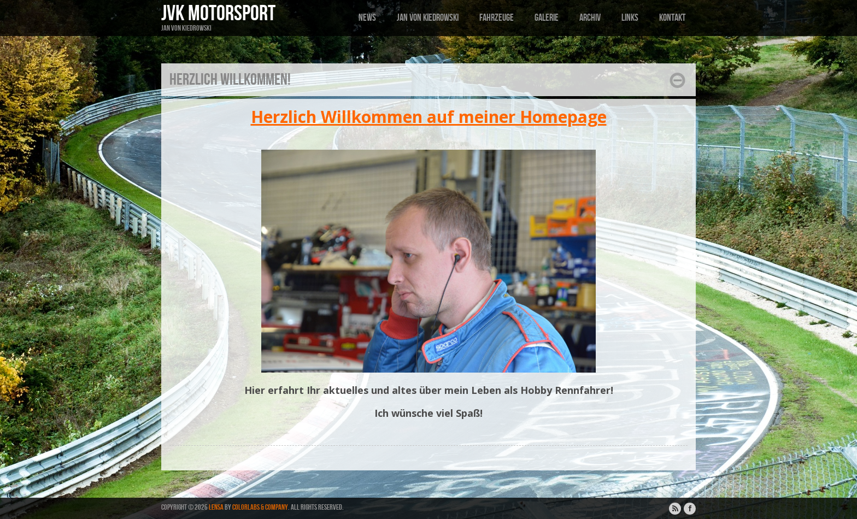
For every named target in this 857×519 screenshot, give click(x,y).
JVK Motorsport (218, 14)
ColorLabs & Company (260, 507)
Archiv (590, 17)
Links (629, 17)
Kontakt (672, 17)
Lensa (216, 507)
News (367, 17)
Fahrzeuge (496, 17)
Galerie (547, 17)
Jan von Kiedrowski (428, 17)
